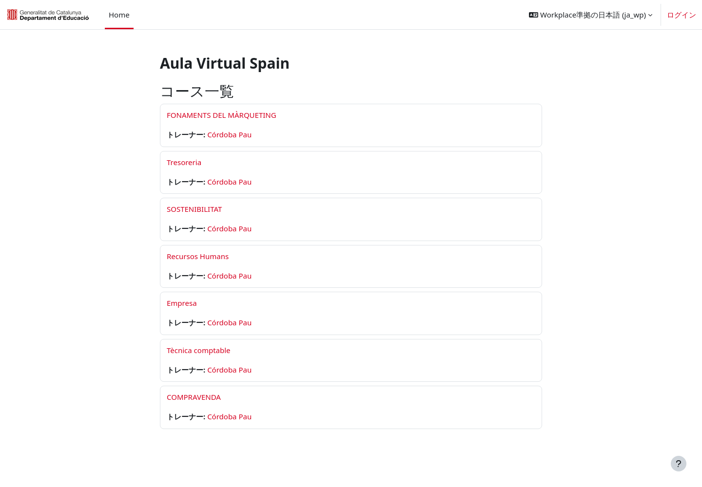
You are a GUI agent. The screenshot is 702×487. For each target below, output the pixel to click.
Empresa (182, 303)
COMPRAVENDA (194, 397)
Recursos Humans (198, 256)
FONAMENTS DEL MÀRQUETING (221, 115)
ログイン (681, 14)
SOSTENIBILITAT (194, 209)
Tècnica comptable (199, 350)
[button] (591, 14)
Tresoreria (184, 162)
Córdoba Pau (229, 134)
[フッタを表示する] (678, 463)
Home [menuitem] (119, 14)
